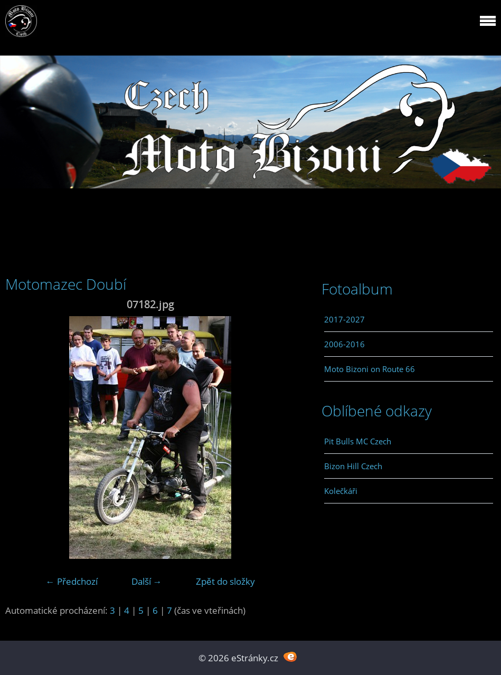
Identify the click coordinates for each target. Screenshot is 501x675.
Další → (146, 581)
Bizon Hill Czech (353, 466)
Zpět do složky (225, 581)
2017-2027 (344, 319)
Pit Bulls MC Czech (357, 441)
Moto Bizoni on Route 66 (369, 369)
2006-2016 (344, 344)
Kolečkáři (340, 491)
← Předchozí (72, 581)
